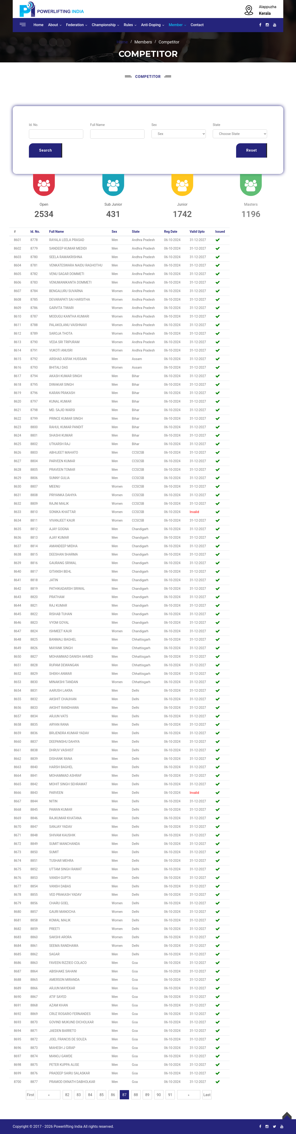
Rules (128, 25)
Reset (251, 150)
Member (176, 25)
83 (79, 1095)
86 (113, 1095)
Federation (75, 25)
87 (124, 1095)
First (30, 1095)
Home (38, 25)
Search (45, 150)
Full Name (97, 125)
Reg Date (170, 231)
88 (136, 1095)
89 (147, 1095)
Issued (220, 231)
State (216, 125)
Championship (104, 25)
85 (101, 1095)
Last (207, 1095)
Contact (197, 25)
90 (159, 1095)
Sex (154, 125)
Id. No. (33, 125)
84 (90, 1095)
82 (67, 1095)
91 (170, 1095)
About (53, 25)
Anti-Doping (151, 25)
